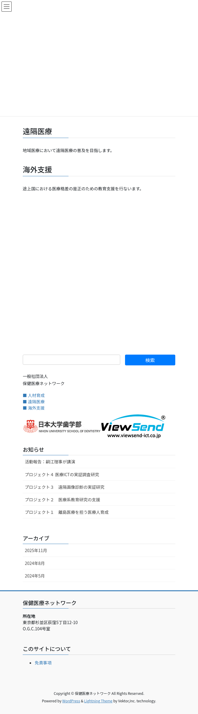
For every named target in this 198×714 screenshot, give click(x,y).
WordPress (71, 700)
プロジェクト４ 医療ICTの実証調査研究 (62, 474)
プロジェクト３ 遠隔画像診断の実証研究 (64, 487)
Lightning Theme (98, 700)
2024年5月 (35, 576)
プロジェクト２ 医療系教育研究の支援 (62, 499)
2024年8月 (35, 563)
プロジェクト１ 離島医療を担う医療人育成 (67, 512)
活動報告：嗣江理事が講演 (50, 462)
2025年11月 (36, 550)
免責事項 (43, 663)
